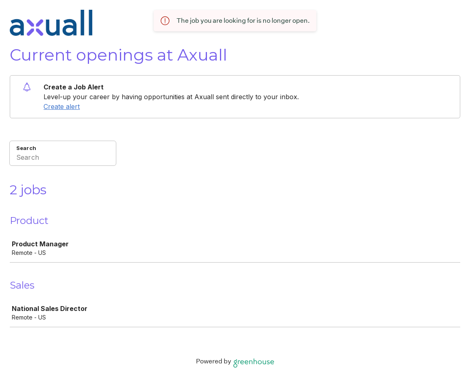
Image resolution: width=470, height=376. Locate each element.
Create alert (62, 106)
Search (26, 148)
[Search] (63, 158)
